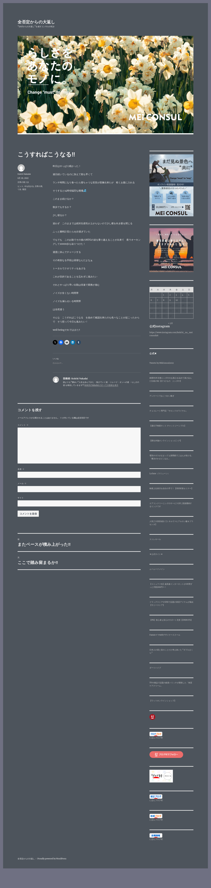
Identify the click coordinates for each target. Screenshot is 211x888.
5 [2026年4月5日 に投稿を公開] (188, 295)
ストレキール (155, 539)
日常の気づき (23, 182)
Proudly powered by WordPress (51, 858)
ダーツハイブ (155, 668)
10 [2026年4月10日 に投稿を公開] (177, 300)
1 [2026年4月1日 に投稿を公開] (163, 295)
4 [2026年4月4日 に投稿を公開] (182, 295)
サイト (21, 498)
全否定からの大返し (36, 21)
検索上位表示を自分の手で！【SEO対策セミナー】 (171, 488)
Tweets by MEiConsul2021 (161, 363)
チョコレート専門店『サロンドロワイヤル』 (168, 411)
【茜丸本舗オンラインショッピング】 (165, 440)
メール (22, 483)
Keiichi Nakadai (24, 174)
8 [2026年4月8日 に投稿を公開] (163, 300)
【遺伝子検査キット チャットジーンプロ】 (167, 425)
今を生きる (29, 186)
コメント (23, 425)
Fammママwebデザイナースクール (164, 635)
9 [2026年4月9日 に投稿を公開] (170, 300)
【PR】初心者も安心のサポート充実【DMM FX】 (171, 620)
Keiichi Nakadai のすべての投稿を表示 (101, 385)
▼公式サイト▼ (156, 554)
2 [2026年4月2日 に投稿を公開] (170, 295)
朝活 (24, 189)
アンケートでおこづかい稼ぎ (161, 396)
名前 (21, 469)
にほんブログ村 (156, 738)
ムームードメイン (157, 569)
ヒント (20, 186)
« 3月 (170, 323)
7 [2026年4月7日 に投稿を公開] (157, 300)
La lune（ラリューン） (159, 473)
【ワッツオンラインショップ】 (162, 700)
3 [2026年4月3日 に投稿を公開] (176, 295)
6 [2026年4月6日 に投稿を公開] (151, 300)
